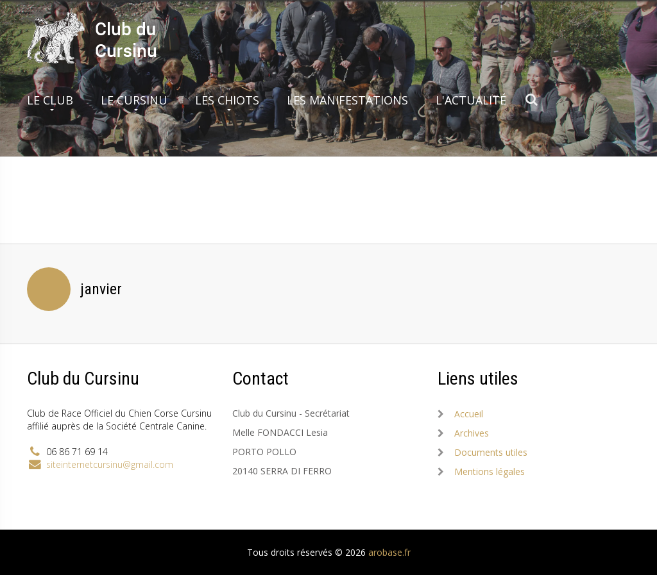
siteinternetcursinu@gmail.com (109, 464)
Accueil (468, 414)
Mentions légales (489, 471)
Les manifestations (347, 100)
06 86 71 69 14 (77, 452)
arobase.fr (389, 552)
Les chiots (227, 100)
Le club (50, 100)
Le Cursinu (134, 100)
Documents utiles (490, 452)
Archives (471, 433)
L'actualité (471, 100)
